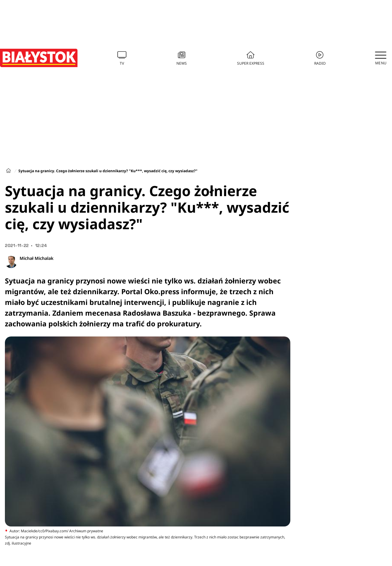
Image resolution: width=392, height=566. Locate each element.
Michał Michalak (37, 258)
